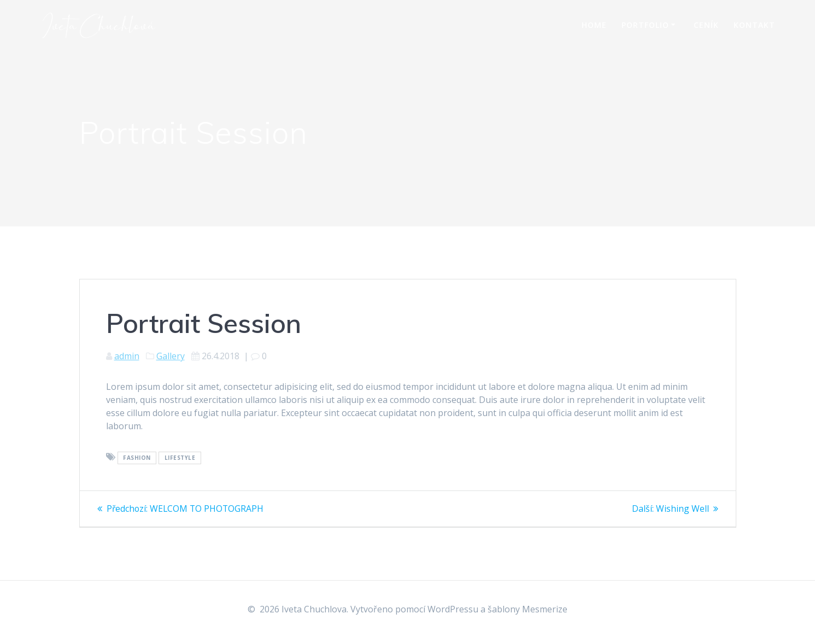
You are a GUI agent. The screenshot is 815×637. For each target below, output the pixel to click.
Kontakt (754, 25)
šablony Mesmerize (527, 609)
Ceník (706, 25)
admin (126, 356)
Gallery (170, 356)
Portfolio (645, 25)
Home (594, 25)
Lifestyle (180, 457)
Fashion (137, 457)
